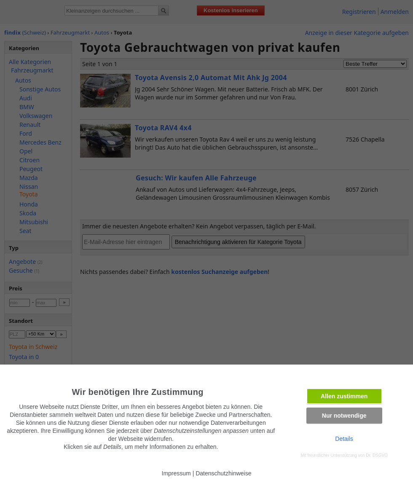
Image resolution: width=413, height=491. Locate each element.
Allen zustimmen (344, 396)
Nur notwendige (344, 415)
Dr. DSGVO (377, 455)
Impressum (176, 473)
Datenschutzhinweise (223, 473)
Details (344, 438)
